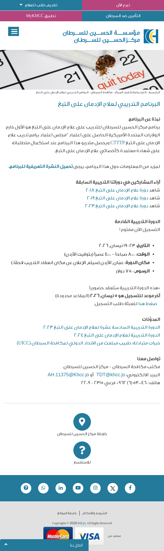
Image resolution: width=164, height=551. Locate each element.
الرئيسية (154, 92)
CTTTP (117, 142)
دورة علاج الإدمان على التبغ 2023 (116, 205)
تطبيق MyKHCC (41, 16)
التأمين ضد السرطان (123, 16)
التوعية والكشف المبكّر (130, 92)
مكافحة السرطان (101, 92)
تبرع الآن (123, 5)
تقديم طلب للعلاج (41, 5)
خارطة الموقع (67, 513)
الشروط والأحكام (94, 513)
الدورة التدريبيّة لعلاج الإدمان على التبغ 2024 (117, 335)
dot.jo (81, 523)
